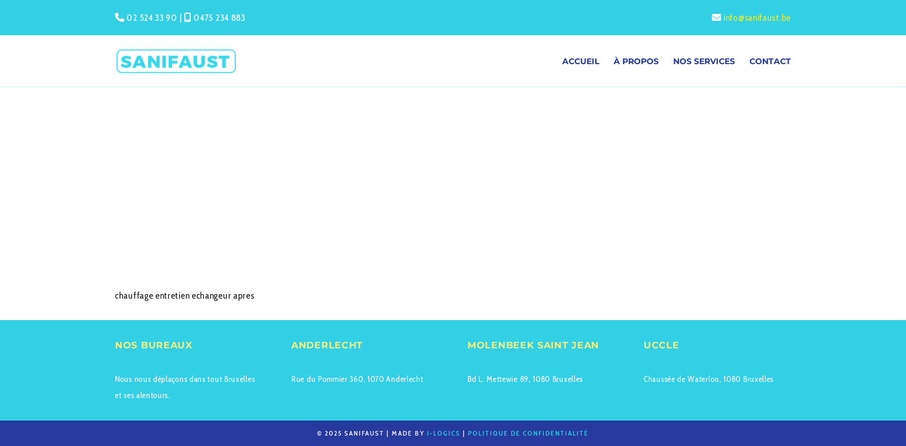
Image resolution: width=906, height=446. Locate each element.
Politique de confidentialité (528, 433)
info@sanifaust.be (757, 17)
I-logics (444, 433)
